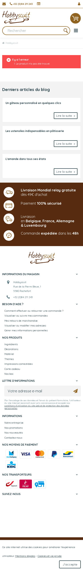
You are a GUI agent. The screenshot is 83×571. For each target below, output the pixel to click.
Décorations (11, 349)
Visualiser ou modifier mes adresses (25, 325)
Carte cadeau (12, 369)
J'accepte (70, 564)
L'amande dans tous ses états (26, 159)
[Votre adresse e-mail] (42, 391)
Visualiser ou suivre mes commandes (26, 315)
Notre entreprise (13, 422)
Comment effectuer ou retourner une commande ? (33, 310)
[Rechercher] (36, 30)
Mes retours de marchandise (21, 320)
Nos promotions (13, 427)
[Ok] (75, 391)
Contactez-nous (13, 437)
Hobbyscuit (10, 42)
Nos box (8, 373)
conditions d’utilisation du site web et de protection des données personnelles (36, 407)
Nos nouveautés (13, 432)
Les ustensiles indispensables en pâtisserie (35, 131)
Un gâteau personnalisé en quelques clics (33, 103)
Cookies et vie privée (50, 556)
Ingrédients (11, 344)
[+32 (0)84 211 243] (21, 4)
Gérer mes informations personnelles (26, 330)
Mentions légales (25, 556)
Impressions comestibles (18, 363)
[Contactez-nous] (4, 4)
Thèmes (9, 359)
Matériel (9, 354)
